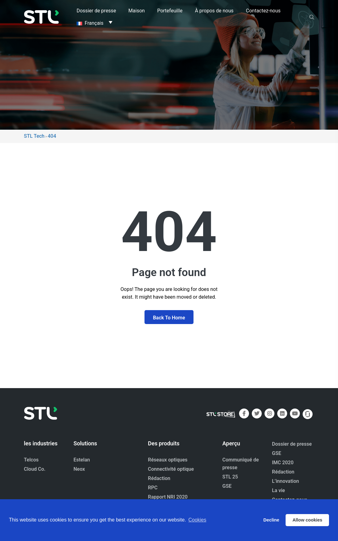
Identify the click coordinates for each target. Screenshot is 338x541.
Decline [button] (271, 519)
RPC (153, 488)
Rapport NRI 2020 (168, 497)
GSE (227, 486)
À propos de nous (214, 11)
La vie (278, 490)
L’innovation (285, 481)
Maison (136, 11)
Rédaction (159, 478)
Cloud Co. (35, 469)
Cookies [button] (197, 519)
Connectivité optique (171, 469)
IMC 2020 (283, 462)
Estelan (81, 460)
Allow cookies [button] (307, 519)
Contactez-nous (263, 11)
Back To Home (169, 318)
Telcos (31, 460)
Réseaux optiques (168, 460)
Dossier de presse (96, 11)
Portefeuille (169, 11)
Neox (79, 469)
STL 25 (230, 477)
